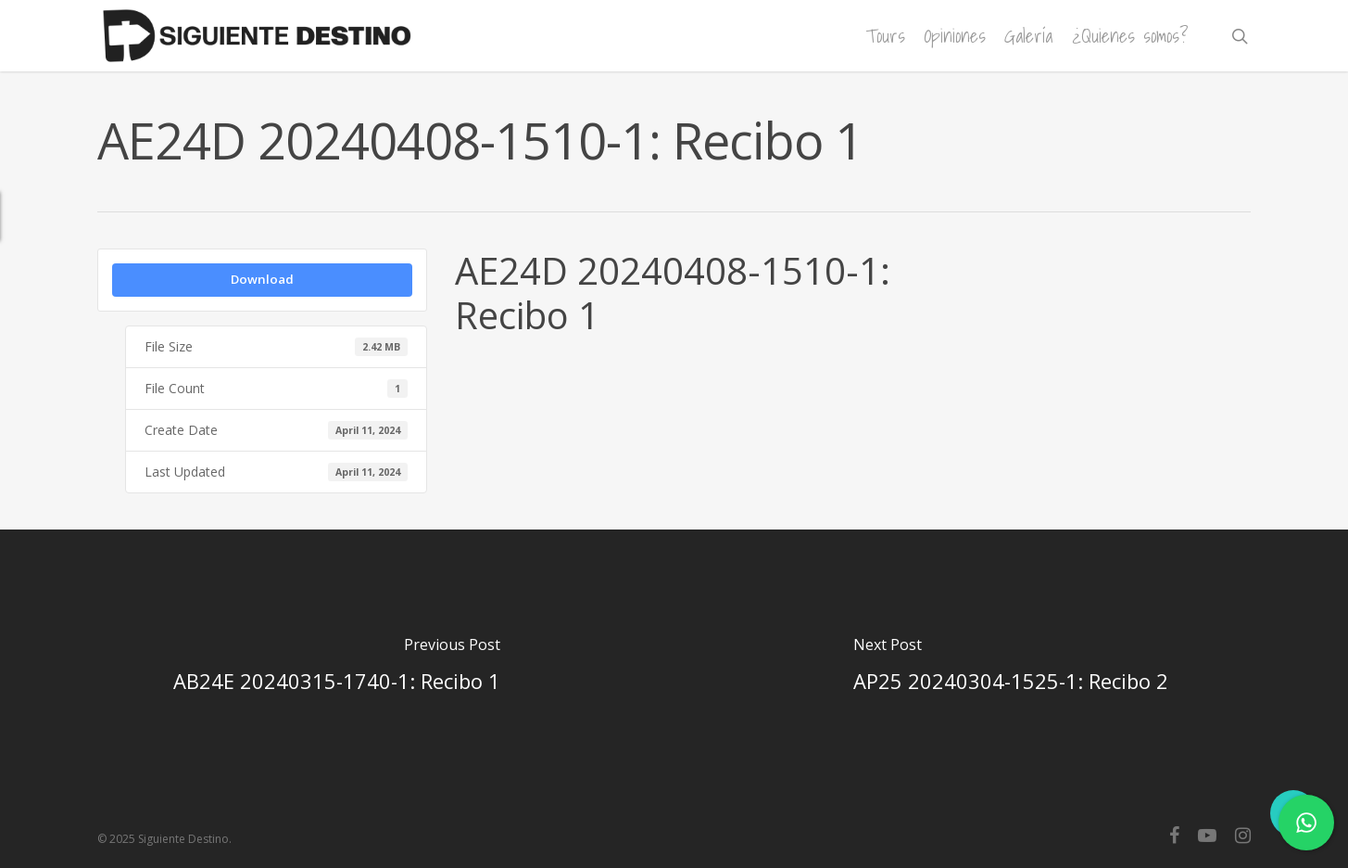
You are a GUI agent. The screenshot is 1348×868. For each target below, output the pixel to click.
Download (262, 279)
